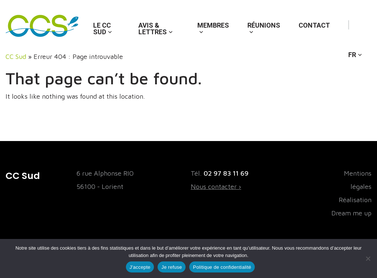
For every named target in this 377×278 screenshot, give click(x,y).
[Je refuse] (367, 258)
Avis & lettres (152, 28)
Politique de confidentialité (222, 267)
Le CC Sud (102, 28)
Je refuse (171, 267)
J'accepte (140, 267)
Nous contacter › (216, 186)
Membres (213, 25)
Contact (314, 25)
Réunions (263, 25)
